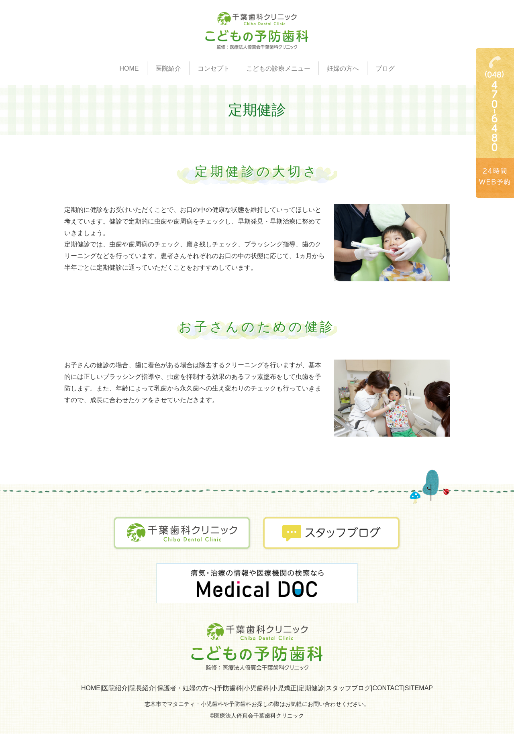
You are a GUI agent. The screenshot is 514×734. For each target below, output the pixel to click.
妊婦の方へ (343, 68)
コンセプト (214, 68)
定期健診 (311, 688)
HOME (129, 68)
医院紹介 (115, 688)
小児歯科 (256, 688)
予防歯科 (229, 688)
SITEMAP (419, 688)
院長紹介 (142, 688)
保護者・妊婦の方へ (186, 688)
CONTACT (387, 688)
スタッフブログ (348, 688)
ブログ (385, 68)
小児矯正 (284, 688)
